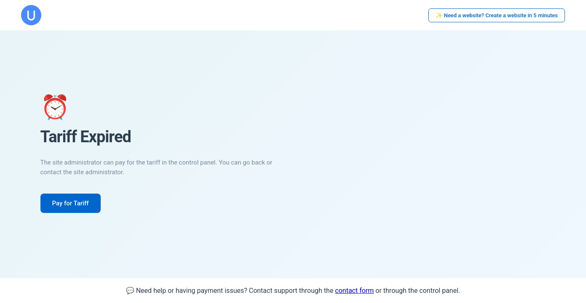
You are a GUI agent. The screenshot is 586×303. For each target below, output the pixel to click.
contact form (354, 291)
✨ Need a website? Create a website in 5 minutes (497, 15)
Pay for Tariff (70, 203)
